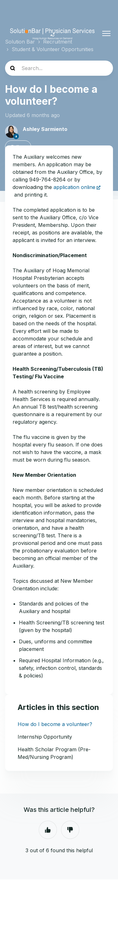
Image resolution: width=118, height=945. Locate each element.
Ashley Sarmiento (45, 129)
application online (74, 187)
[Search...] (59, 68)
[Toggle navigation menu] (106, 33)
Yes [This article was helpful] (48, 830)
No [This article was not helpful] (70, 830)
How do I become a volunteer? (55, 724)
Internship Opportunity (45, 737)
